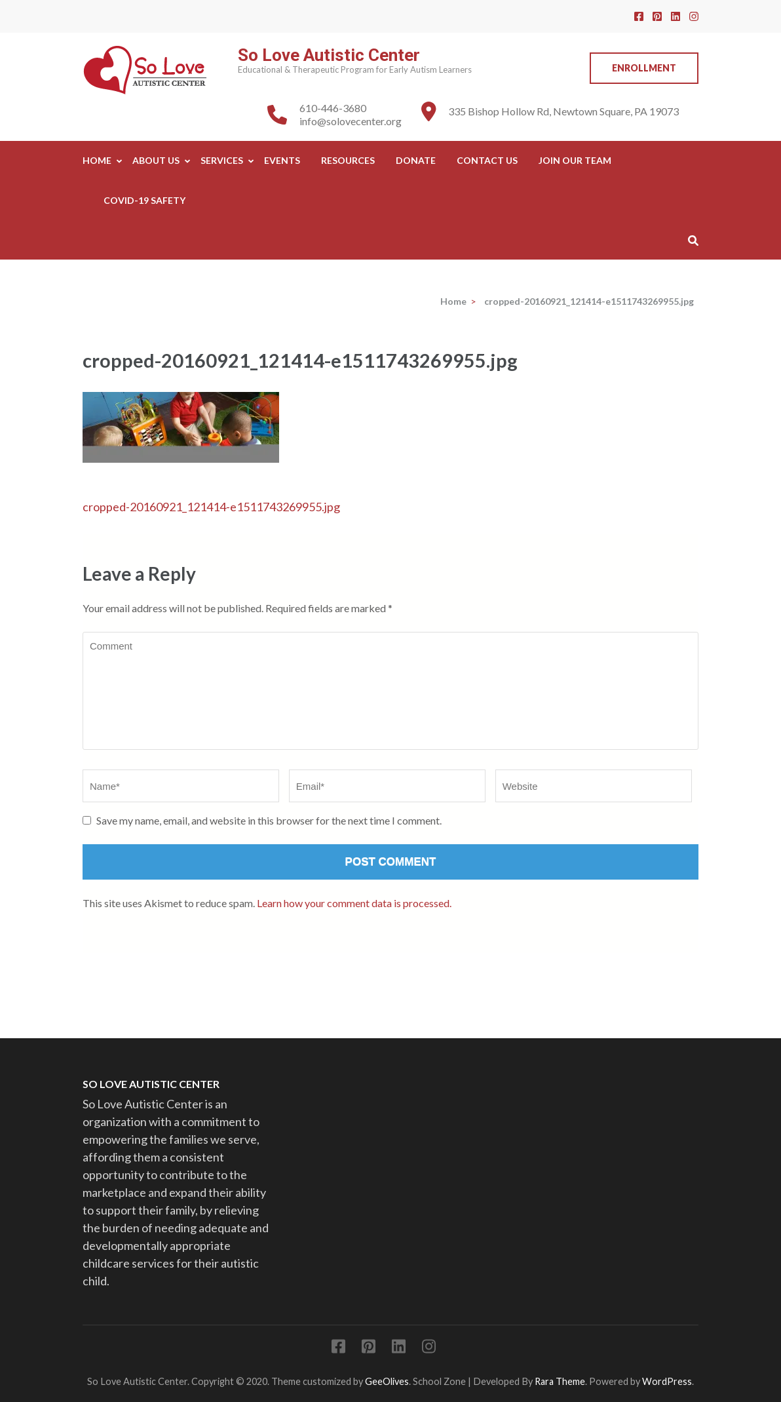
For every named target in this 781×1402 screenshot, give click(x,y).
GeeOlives (387, 1381)
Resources (348, 160)
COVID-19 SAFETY (144, 200)
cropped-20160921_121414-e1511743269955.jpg (211, 506)
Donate (416, 160)
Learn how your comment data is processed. (354, 903)
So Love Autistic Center (329, 55)
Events (282, 160)
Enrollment (644, 67)
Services (221, 160)
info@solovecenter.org (350, 121)
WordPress (667, 1381)
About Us (156, 160)
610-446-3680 (332, 108)
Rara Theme (560, 1381)
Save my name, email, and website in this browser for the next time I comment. (269, 820)
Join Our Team (575, 160)
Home (97, 160)
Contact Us (487, 160)
